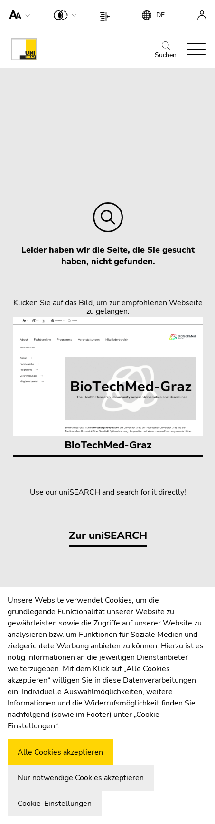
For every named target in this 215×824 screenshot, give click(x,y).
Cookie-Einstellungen (55, 803)
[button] (17, 14)
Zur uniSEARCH (108, 535)
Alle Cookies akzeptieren (60, 752)
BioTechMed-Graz (108, 384)
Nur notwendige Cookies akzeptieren (81, 778)
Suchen (166, 50)
